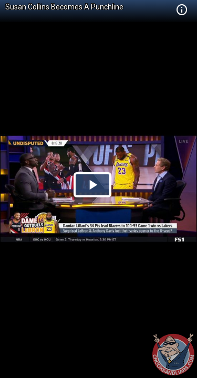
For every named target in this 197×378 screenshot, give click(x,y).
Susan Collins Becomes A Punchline (64, 7)
